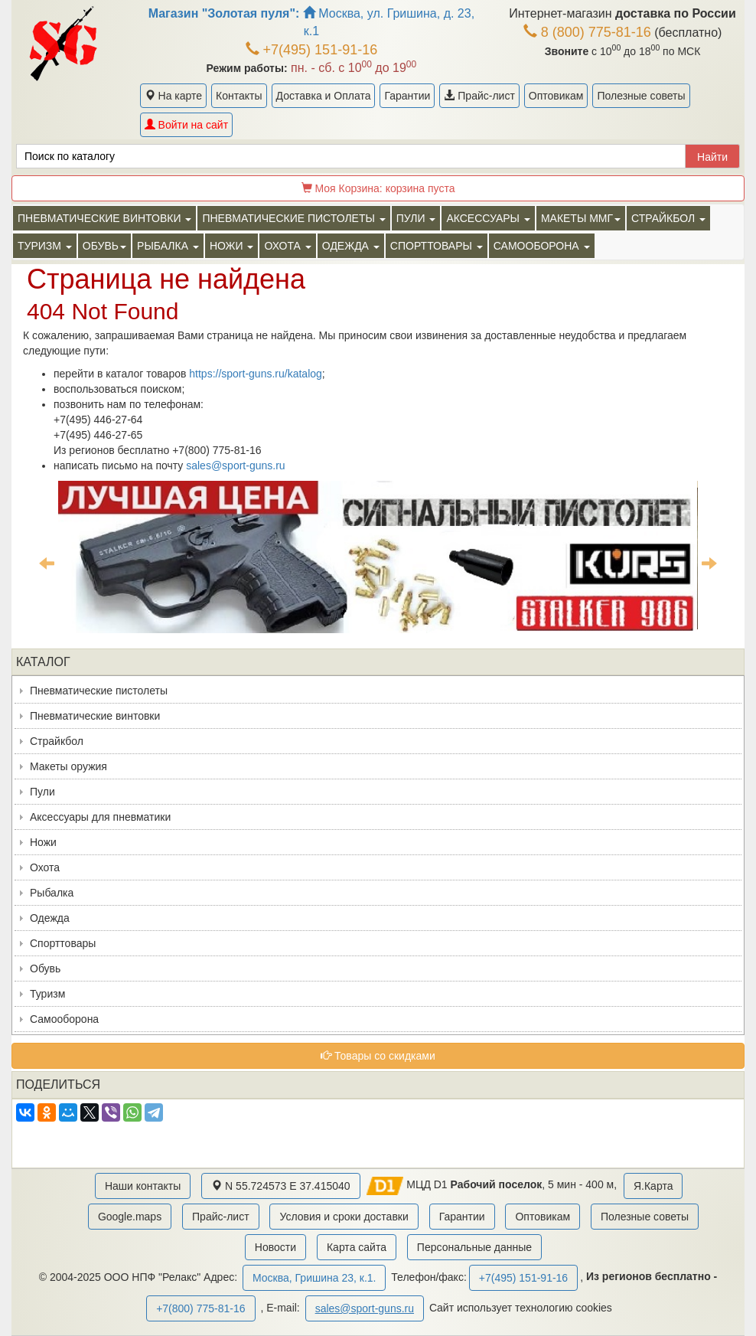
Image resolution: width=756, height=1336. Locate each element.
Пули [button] (416, 218)
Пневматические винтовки (95, 716)
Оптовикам (556, 96)
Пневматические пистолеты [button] (293, 218)
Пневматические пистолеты (99, 690)
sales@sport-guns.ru (235, 465)
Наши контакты (143, 1186)
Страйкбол (56, 741)
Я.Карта (653, 1186)
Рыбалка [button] (168, 246)
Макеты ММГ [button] (581, 218)
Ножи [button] (232, 246)
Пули (42, 792)
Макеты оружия (68, 766)
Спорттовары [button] (436, 246)
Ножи (43, 842)
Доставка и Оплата (323, 96)
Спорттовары (63, 943)
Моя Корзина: (378, 188)
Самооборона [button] (542, 246)
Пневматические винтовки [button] (104, 218)
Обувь (45, 968)
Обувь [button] (104, 246)
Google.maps (129, 1216)
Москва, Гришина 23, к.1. (314, 1278)
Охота (45, 867)
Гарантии (407, 96)
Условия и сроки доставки (343, 1216)
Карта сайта (356, 1247)
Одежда (50, 918)
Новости (275, 1247)
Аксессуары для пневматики (100, 817)
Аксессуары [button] (488, 218)
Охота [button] (287, 246)
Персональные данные (474, 1247)
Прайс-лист (479, 96)
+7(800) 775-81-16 (200, 1308)
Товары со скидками (378, 1056)
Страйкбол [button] (668, 218)
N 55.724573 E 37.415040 (280, 1186)
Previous (46, 562)
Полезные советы (641, 96)
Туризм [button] (45, 246)
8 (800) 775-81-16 (587, 32)
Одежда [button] (351, 246)
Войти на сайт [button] (186, 125)
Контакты (239, 96)
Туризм (47, 994)
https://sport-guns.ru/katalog (255, 373)
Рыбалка (51, 893)
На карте (173, 96)
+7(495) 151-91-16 (312, 49)
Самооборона (64, 1019)
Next (709, 562)
